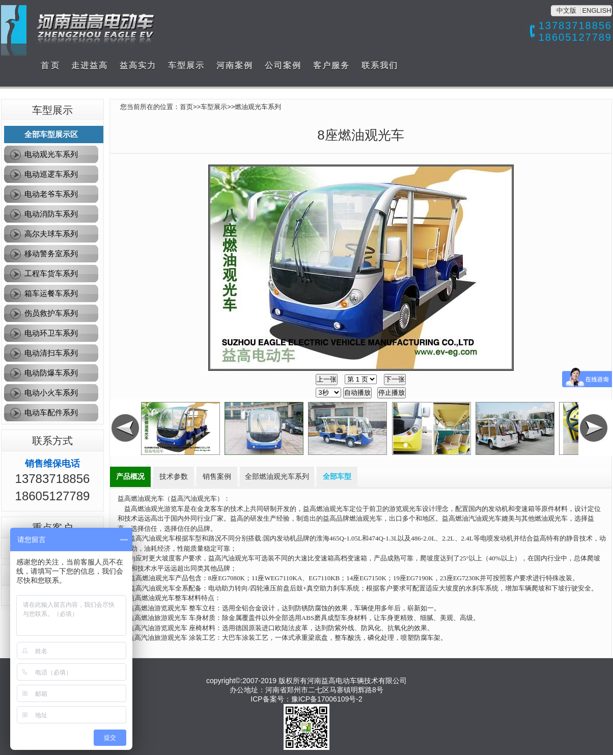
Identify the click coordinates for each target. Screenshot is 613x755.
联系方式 (52, 440)
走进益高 (89, 65)
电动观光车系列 (51, 154)
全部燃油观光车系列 (277, 476)
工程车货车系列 (51, 273)
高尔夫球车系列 (51, 233)
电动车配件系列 (51, 412)
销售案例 (217, 476)
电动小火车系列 (51, 392)
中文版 (566, 10)
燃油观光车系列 (258, 107)
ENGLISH (596, 10)
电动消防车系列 (51, 213)
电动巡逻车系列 (51, 174)
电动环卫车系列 (51, 333)
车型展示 (186, 65)
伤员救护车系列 (51, 313)
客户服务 (331, 65)
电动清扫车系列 (51, 352)
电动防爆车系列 (51, 372)
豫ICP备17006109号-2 (327, 699)
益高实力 (138, 65)
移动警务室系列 (51, 253)
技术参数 (173, 476)
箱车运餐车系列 (51, 293)
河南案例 (234, 65)
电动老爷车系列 (51, 194)
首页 (186, 107)
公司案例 (283, 65)
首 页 (50, 65)
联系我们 (379, 65)
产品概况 (130, 476)
